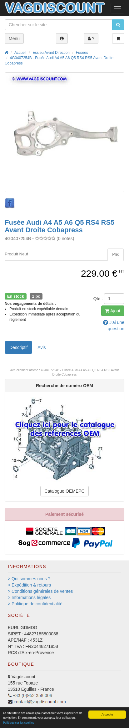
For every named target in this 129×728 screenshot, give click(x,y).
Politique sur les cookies (18, 724)
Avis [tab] (41, 347)
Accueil (20, 52)
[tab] (115, 255)
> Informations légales (29, 597)
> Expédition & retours (29, 584)
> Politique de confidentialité (35, 603)
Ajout (112, 310)
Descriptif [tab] (18, 347)
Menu (14, 38)
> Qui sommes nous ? (29, 578)
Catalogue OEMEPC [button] (64, 491)
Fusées (82, 52)
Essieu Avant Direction (51, 52)
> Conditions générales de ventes (40, 591)
